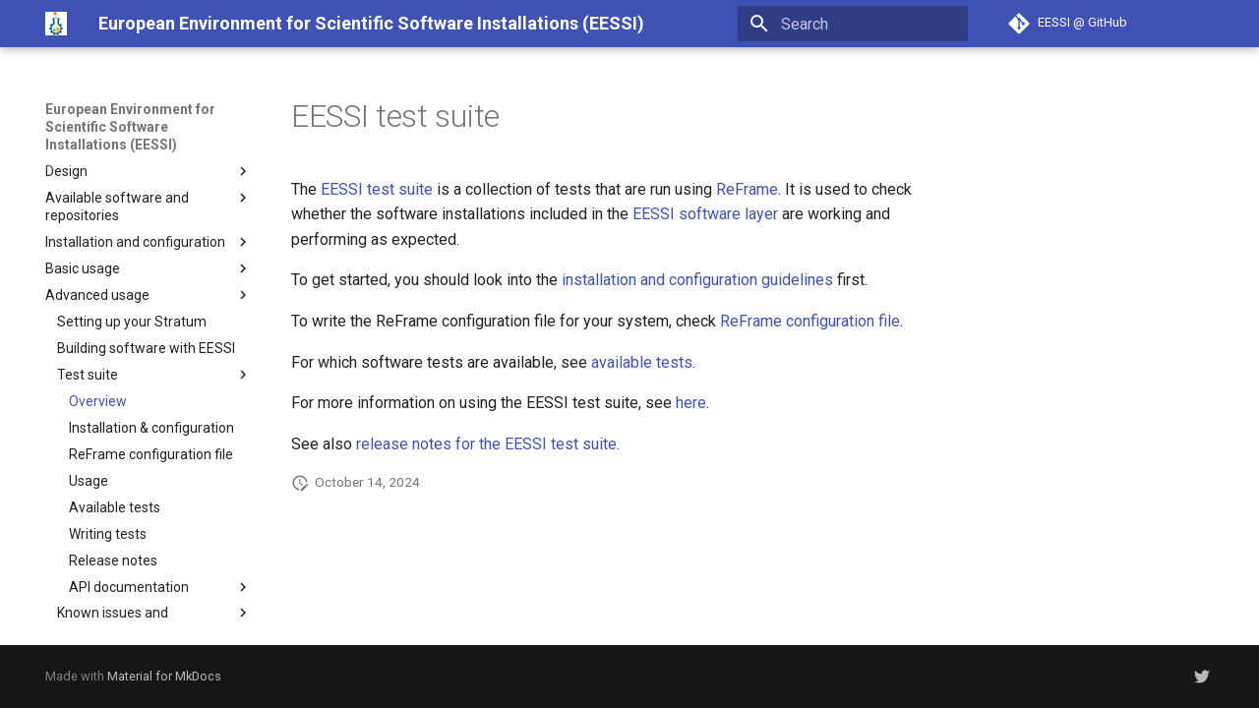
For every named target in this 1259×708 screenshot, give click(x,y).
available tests (641, 362)
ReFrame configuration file (810, 321)
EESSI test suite (377, 189)
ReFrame (747, 189)
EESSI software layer (705, 214)
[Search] (853, 23)
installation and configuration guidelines (697, 279)
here (691, 402)
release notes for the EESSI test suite (486, 444)
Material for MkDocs (164, 676)
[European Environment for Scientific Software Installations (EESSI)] (56, 23)
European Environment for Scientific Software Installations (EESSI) (130, 126)
